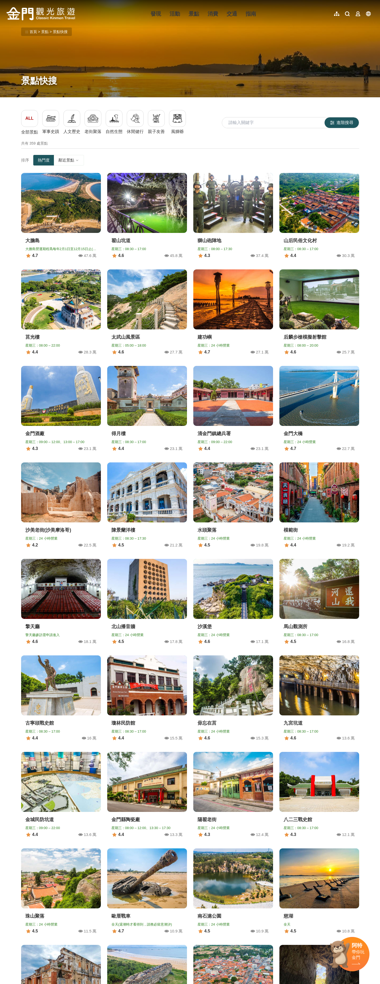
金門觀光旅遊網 (40, 13)
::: (8, 3)
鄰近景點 (68, 160)
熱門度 (44, 160)
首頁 (33, 32)
